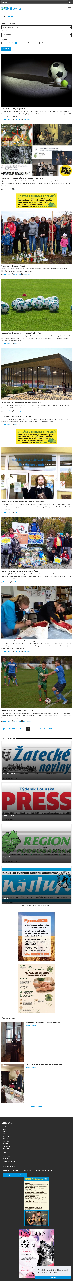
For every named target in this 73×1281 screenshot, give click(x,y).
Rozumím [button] (53, 1277)
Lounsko (19, 43)
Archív (10, 16)
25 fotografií (27, 721)
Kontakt (5, 1159)
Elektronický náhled (9, 1161)
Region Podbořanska (11, 857)
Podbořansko (32, 43)
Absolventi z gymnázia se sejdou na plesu (16, 416)
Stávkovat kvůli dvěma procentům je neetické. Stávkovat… (23, 502)
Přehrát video (31, 1025)
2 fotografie (27, 119)
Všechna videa (36, 1107)
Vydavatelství (7, 1156)
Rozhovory (6, 1136)
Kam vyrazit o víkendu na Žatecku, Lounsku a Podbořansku (23, 178)
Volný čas (6, 1141)
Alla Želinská (7, 189)
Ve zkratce (6, 1144)
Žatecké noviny (9, 774)
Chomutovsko (7, 43)
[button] (58, 1272)
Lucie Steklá (7, 119)
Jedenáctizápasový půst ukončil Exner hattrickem (19, 710)
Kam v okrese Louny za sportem (13, 109)
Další (51, 729)
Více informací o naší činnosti (15, 1175)
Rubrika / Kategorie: (9, 23)
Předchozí (12, 729)
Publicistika (6, 1139)
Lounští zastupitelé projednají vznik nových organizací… (22, 403)
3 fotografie (27, 651)
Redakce (6, 582)
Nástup (6, 898)
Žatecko (43, 43)
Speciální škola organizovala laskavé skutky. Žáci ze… (20, 571)
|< (4, 729)
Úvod (3, 16)
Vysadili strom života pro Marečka (13, 266)
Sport (4, 1131)
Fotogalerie (6, 1148)
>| (57, 729)
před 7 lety (17, 119)
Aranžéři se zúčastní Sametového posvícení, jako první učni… (23, 641)
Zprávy (5, 1129)
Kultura (5, 1134)
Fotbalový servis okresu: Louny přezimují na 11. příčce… (21, 333)
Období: (4, 31)
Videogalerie (6, 1146)
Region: (4, 40)
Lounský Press (8, 815)
